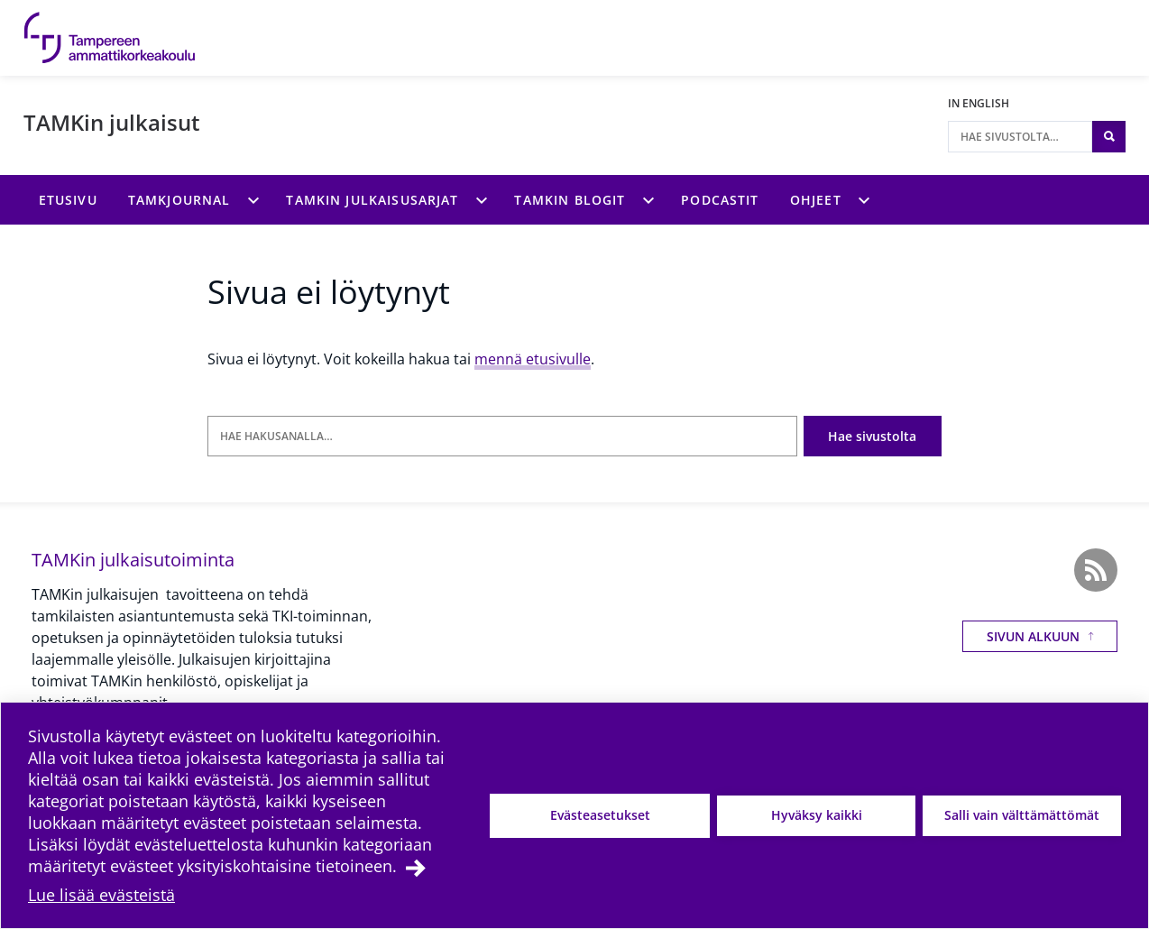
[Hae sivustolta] (1020, 136)
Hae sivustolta (872, 436)
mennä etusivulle (532, 359)
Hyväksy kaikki (816, 814)
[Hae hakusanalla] (502, 436)
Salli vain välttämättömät (1021, 814)
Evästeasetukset (600, 814)
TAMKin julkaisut (111, 122)
